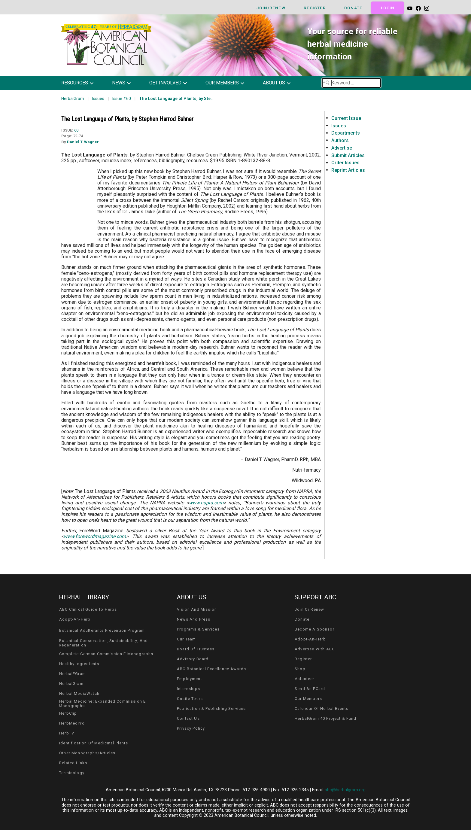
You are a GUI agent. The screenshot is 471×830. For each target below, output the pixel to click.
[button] (81, 83)
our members (222, 83)
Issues (98, 98)
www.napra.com (206, 503)
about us (274, 83)
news (118, 83)
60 (76, 130)
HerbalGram (72, 98)
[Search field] (351, 83)
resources (74, 83)
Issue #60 (121, 98)
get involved (165, 83)
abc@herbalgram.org (345, 789)
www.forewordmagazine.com (95, 536)
